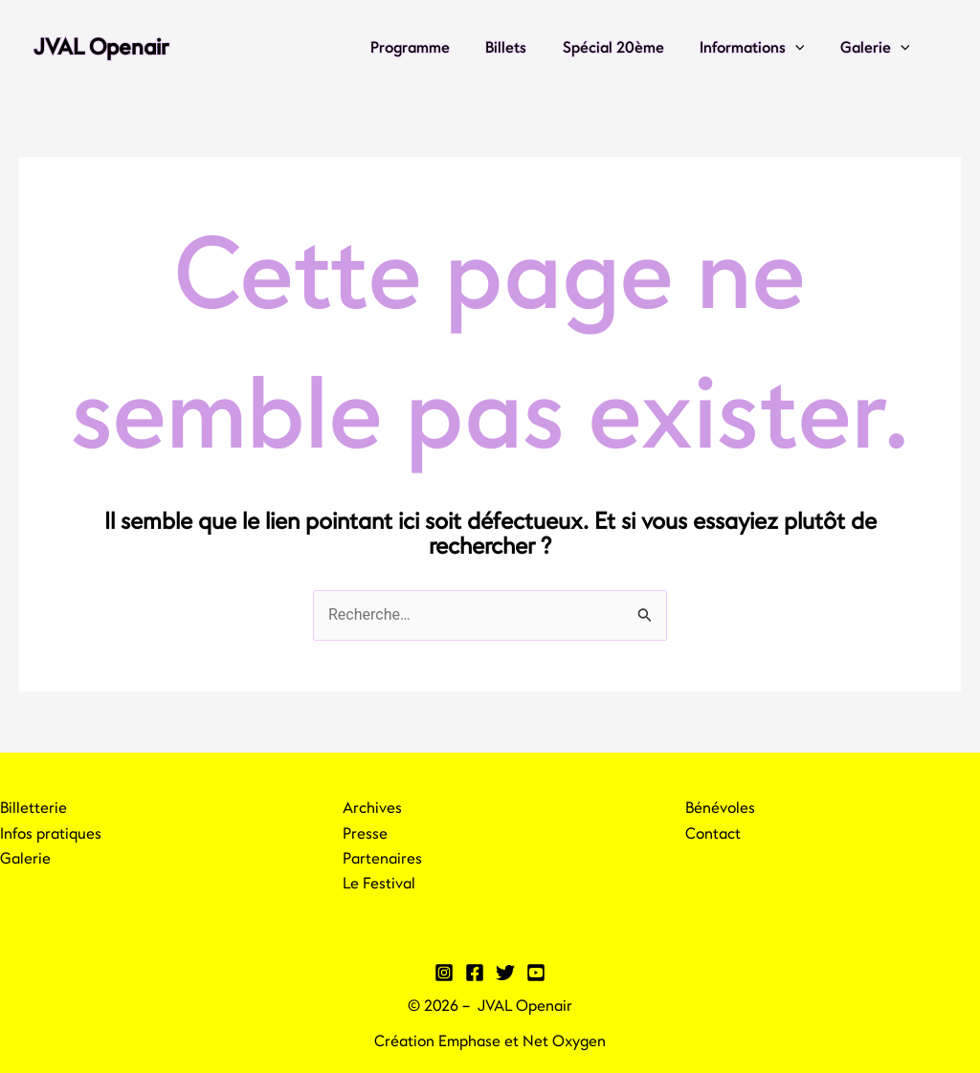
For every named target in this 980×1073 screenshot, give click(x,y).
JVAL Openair (100, 47)
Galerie (877, 48)
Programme (433, 47)
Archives (372, 808)
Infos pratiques (50, 833)
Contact (713, 833)
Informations (760, 48)
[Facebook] (474, 972)
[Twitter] (505, 972)
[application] (803, 48)
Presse (365, 833)
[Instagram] (444, 972)
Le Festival (379, 883)
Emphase (469, 1041)
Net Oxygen (564, 1041)
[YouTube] (536, 972)
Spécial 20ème (626, 47)
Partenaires (382, 858)
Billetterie (33, 808)
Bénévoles (720, 808)
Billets (524, 47)
